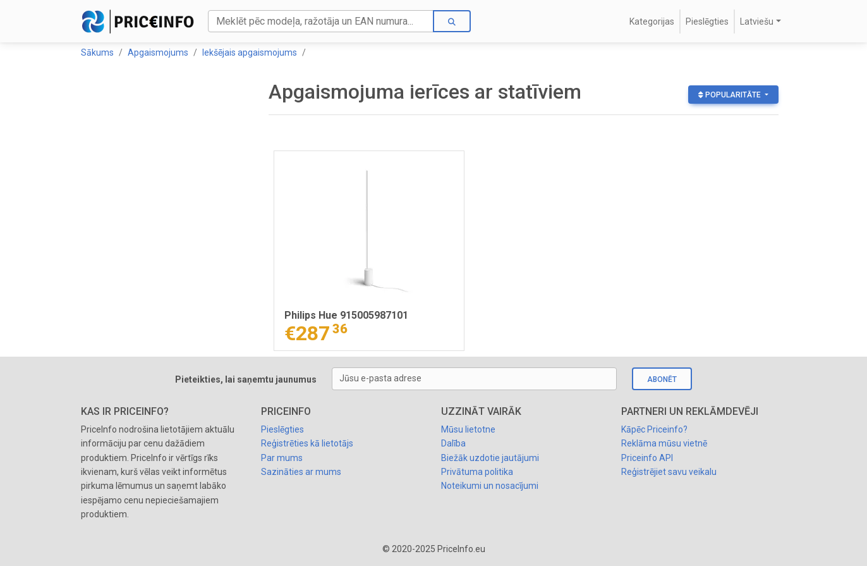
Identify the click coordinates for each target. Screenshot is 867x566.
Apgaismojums (158, 52)
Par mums (282, 458)
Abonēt (662, 379)
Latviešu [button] (756, 21)
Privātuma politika (477, 472)
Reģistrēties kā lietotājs (307, 443)
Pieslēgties (707, 21)
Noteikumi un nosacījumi (489, 486)
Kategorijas (651, 21)
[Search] (321, 21)
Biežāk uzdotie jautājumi (490, 458)
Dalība (453, 443)
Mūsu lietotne (468, 429)
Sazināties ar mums (301, 472)
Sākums (97, 52)
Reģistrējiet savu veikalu (669, 472)
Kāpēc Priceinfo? (654, 429)
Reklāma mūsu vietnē (664, 443)
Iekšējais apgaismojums (249, 52)
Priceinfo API (647, 458)
